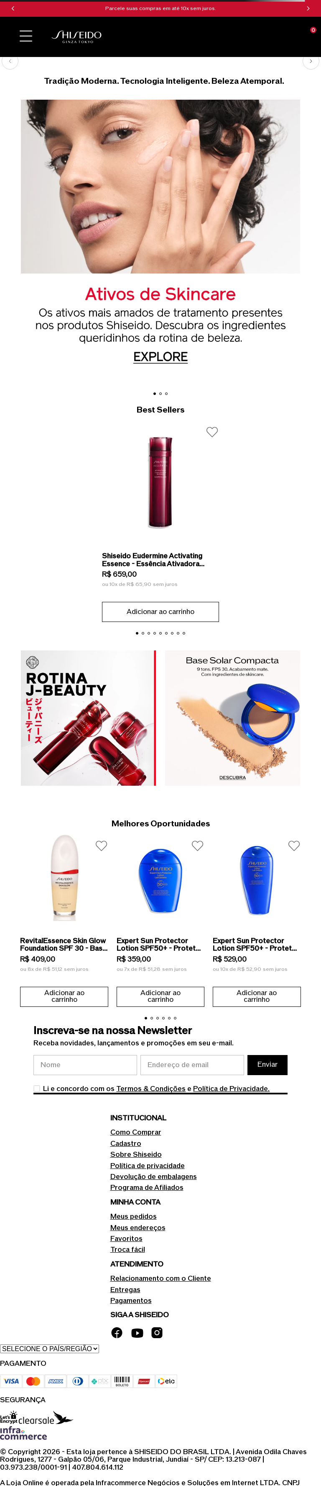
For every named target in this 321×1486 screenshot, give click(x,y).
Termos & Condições (151, 1089)
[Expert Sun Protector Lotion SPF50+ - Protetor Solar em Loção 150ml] (160, 919)
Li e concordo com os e (156, 1089)
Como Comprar (135, 1132)
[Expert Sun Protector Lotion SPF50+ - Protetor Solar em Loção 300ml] (257, 919)
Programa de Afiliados (146, 1188)
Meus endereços (138, 1228)
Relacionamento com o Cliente (160, 1278)
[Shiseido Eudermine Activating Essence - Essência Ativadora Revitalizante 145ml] (160, 520)
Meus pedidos (133, 1216)
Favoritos (126, 1239)
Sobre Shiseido (136, 1154)
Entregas (125, 1290)
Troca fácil (127, 1250)
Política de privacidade (147, 1166)
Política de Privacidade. (231, 1089)
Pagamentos (131, 1301)
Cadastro (125, 1144)
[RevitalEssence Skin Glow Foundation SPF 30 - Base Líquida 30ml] (64, 919)
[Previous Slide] (13, 8)
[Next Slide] (308, 8)
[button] (26, 36)
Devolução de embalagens (153, 1177)
